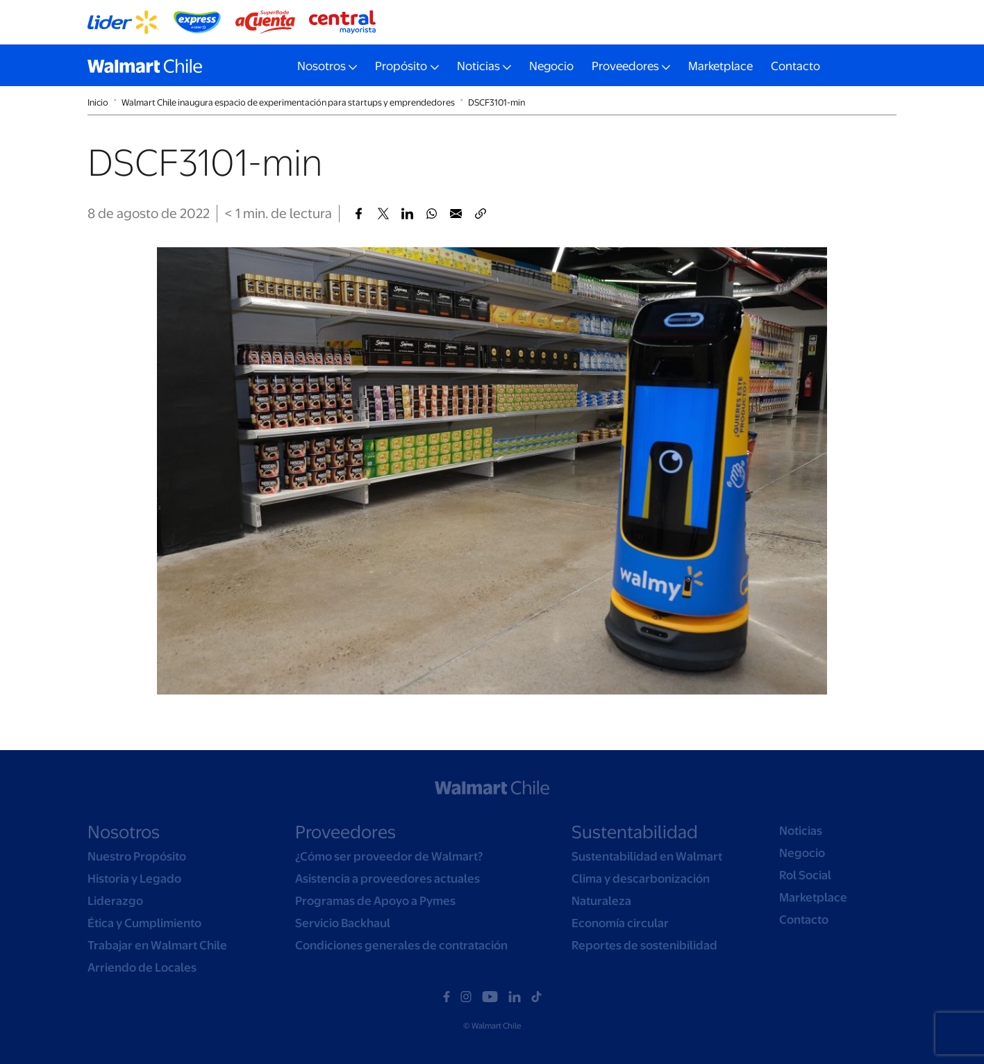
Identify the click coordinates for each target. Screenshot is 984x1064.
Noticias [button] (478, 66)
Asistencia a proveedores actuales (387, 879)
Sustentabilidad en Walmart (647, 856)
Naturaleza (601, 901)
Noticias (800, 831)
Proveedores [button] (625, 66)
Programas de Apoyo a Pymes (375, 901)
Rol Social (805, 875)
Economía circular (620, 923)
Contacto (795, 66)
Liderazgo (115, 901)
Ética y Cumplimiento (144, 923)
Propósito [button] (401, 66)
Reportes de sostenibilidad (644, 945)
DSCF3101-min (496, 102)
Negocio (551, 66)
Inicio (97, 102)
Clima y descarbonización (641, 879)
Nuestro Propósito (136, 856)
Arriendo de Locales (142, 967)
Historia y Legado (134, 879)
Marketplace (720, 66)
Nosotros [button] (321, 66)
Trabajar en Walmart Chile (157, 945)
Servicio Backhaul (342, 923)
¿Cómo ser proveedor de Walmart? (389, 856)
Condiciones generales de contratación (401, 945)
